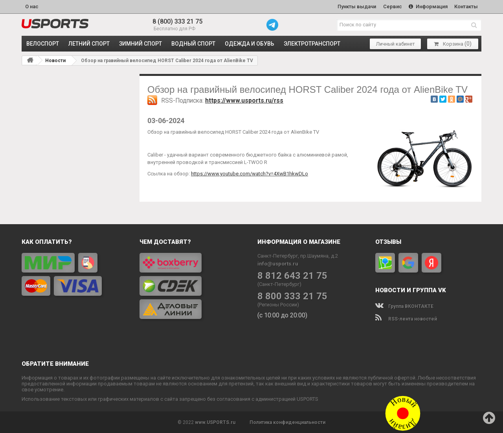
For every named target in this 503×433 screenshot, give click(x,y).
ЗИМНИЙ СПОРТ (140, 43)
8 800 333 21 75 (292, 296)
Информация (427, 6)
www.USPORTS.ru (215, 422)
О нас (32, 6)
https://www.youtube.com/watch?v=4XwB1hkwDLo (249, 173)
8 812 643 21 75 (292, 275)
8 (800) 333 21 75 (177, 21)
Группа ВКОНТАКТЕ (404, 306)
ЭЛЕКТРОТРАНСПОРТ (312, 43)
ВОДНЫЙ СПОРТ (193, 43)
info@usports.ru (277, 263)
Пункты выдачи (356, 6)
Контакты (466, 6)
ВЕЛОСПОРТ (42, 43)
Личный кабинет (395, 43)
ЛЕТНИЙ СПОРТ (89, 43)
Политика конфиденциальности (287, 422)
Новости (55, 60)
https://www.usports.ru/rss (244, 100)
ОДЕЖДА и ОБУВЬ (249, 43)
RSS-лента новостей (406, 318)
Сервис (391, 6)
